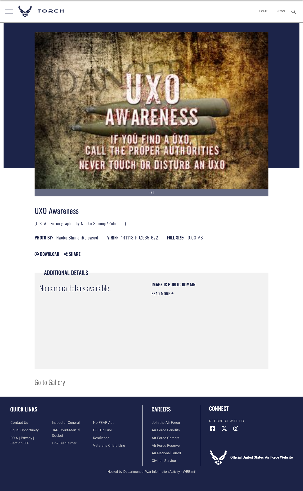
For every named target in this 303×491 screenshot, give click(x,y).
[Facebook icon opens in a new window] (212, 428)
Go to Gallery (50, 382)
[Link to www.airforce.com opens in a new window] (166, 422)
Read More (161, 293)
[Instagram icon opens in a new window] (235, 428)
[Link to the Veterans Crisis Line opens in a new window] (109, 445)
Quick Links (23, 409)
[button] (7, 11)
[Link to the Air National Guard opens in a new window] (166, 453)
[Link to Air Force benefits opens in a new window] (166, 430)
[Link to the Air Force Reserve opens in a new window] (165, 445)
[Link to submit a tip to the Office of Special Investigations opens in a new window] (102, 430)
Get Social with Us (226, 421)
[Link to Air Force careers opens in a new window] (165, 438)
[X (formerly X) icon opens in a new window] (224, 428)
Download (47, 254)
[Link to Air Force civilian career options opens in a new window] (164, 460)
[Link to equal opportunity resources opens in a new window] (24, 430)
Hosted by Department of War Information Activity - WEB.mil (151, 471)
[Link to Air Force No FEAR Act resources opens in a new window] (103, 422)
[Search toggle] (294, 11)
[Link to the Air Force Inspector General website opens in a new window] (66, 422)
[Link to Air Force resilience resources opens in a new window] (101, 438)
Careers (161, 409)
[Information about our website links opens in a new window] (64, 443)
